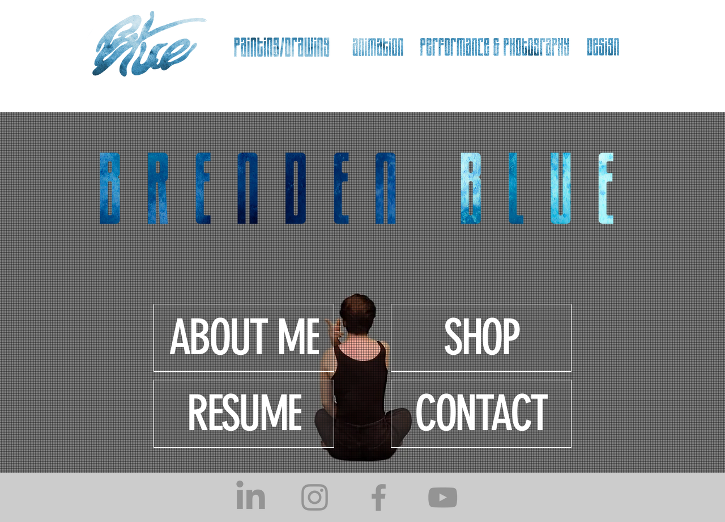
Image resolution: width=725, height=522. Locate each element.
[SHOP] (481, 338)
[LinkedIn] (250, 497)
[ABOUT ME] (243, 338)
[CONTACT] (481, 414)
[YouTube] (442, 497)
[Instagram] (314, 497)
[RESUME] (243, 414)
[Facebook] (378, 497)
